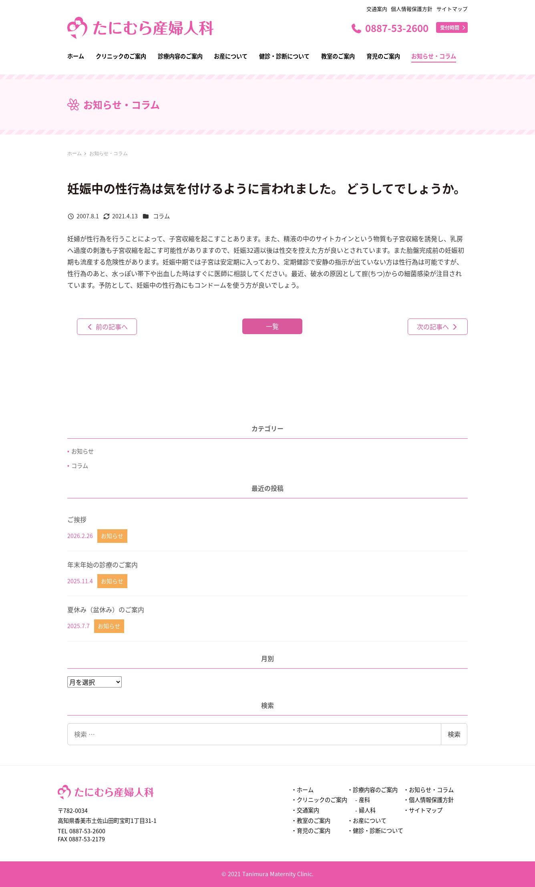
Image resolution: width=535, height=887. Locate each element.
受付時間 (453, 27)
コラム (161, 216)
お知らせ (82, 451)
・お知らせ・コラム (428, 790)
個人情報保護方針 (411, 8)
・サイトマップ (422, 810)
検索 (454, 734)
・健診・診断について (375, 831)
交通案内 (376, 8)
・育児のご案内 (310, 831)
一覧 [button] (272, 326)
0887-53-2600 (389, 28)
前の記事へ (107, 326)
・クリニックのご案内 (319, 800)
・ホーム (302, 790)
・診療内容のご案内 (372, 790)
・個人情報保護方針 (428, 800)
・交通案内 (305, 810)
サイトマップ (452, 8)
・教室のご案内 (310, 820)
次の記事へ (438, 326)
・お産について (366, 820)
